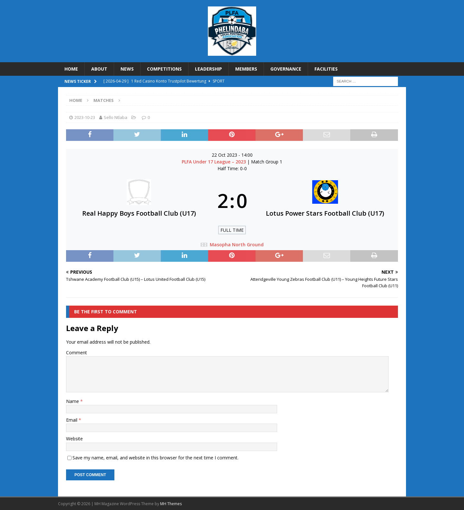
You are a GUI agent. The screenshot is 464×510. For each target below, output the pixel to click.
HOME (71, 69)
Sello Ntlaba (115, 117)
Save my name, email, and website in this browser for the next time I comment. (155, 458)
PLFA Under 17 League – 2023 (214, 162)
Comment (76, 352)
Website (74, 439)
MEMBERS (246, 69)
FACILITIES (326, 69)
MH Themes (171, 503)
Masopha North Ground (237, 244)
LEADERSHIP (208, 69)
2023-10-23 (84, 117)
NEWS (127, 69)
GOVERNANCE (285, 69)
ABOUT (99, 69)
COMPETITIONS (164, 69)
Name (73, 401)
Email (72, 420)
